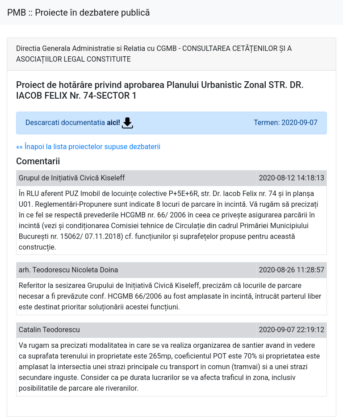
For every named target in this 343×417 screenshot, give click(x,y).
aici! (120, 122)
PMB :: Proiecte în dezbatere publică (78, 12)
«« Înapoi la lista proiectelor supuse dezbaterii (88, 146)
